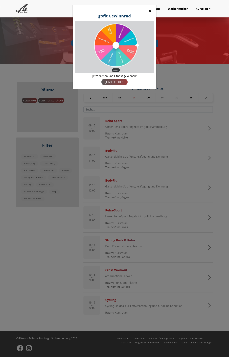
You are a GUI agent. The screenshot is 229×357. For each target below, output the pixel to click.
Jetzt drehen (114, 82)
